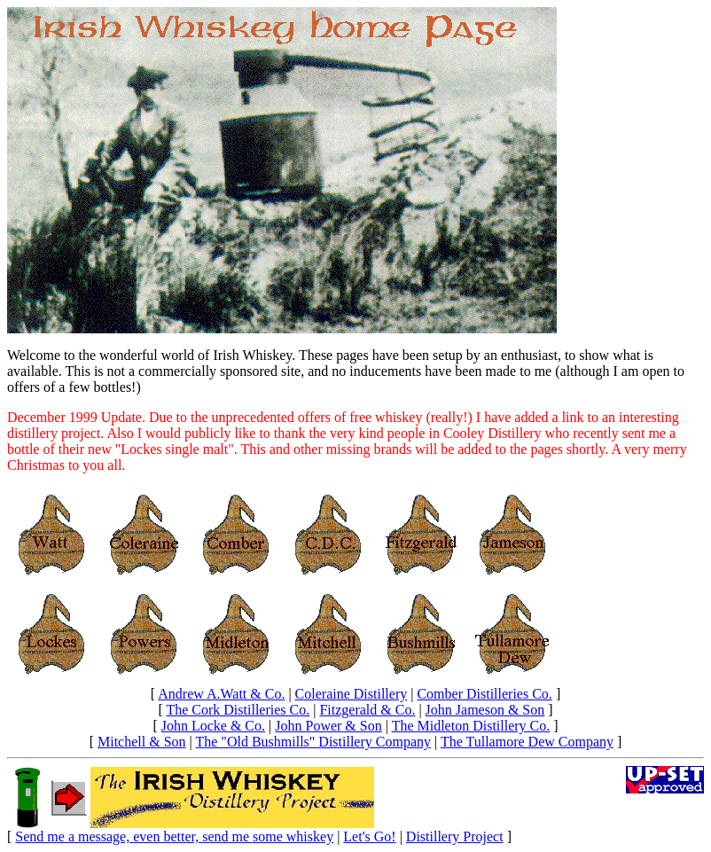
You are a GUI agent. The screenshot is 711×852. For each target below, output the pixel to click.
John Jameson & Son (485, 709)
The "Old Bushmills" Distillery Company (313, 741)
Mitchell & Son (142, 741)
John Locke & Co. (213, 725)
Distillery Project (455, 836)
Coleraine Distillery (351, 693)
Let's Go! (369, 836)
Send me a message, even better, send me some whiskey (174, 836)
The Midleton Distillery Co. (471, 725)
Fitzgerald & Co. (367, 709)
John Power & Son (328, 725)
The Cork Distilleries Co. (237, 709)
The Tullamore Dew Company (527, 741)
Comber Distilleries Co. (484, 693)
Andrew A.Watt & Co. (221, 693)
